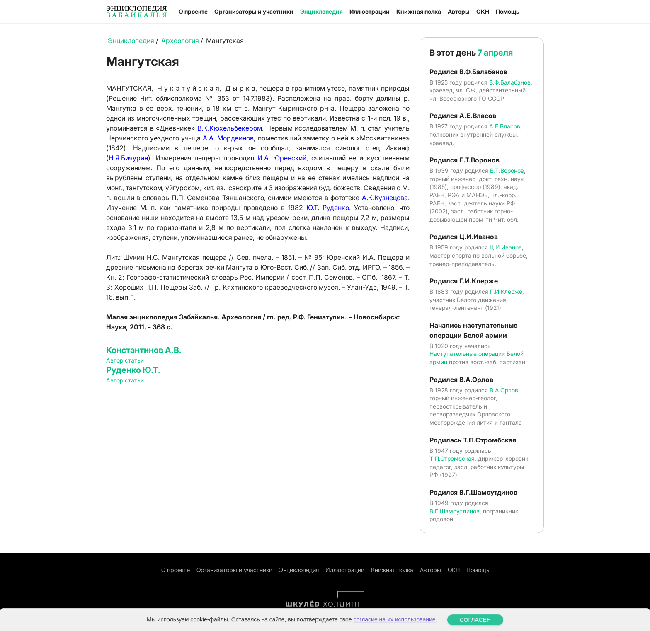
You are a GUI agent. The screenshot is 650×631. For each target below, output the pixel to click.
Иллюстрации (369, 11)
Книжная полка (418, 11)
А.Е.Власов (504, 126)
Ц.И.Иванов (506, 247)
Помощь (507, 11)
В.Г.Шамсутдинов (454, 511)
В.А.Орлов (504, 390)
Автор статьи (125, 360)
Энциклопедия (321, 11)
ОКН (482, 11)
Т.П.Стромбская (452, 458)
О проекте (193, 11)
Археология (180, 40)
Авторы (459, 11)
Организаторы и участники (253, 11)
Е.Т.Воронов (507, 170)
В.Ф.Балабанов (510, 82)
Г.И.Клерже (506, 291)
